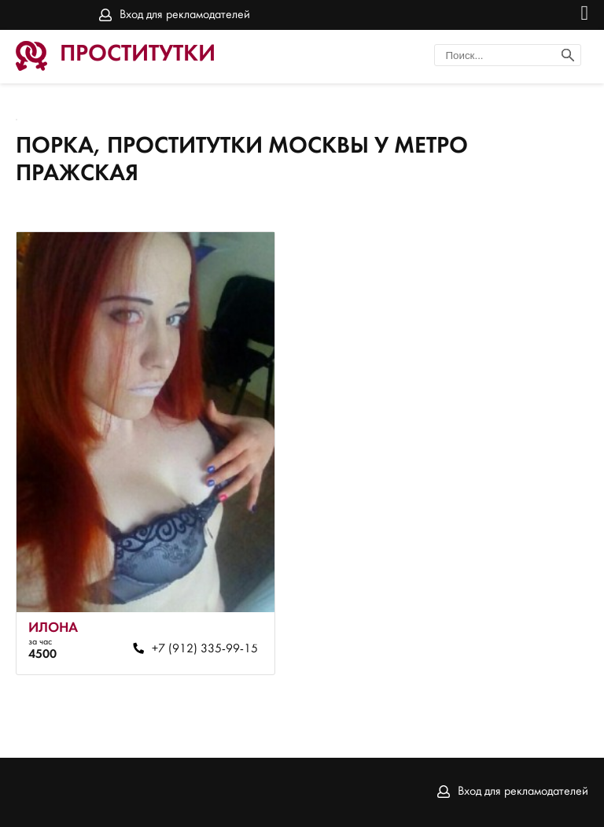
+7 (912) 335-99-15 (205, 649)
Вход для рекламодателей (185, 15)
